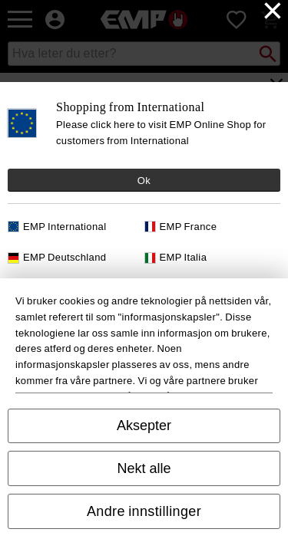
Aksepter (144, 425)
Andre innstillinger (144, 511)
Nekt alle (143, 468)
